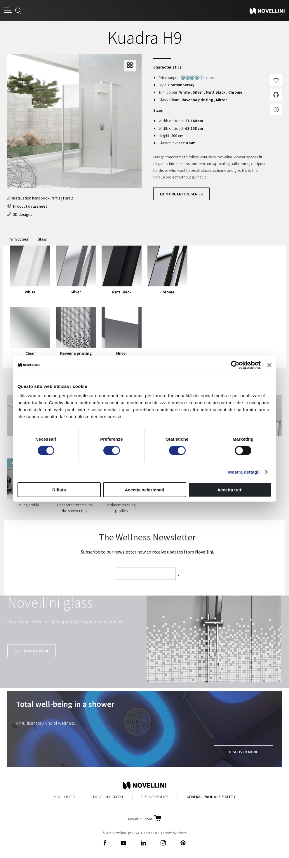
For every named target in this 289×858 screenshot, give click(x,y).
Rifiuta (59, 489)
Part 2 (68, 198)
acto (182, 833)
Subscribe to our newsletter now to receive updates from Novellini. (147, 552)
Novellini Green (108, 796)
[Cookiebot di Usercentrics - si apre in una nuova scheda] (235, 365)
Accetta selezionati (144, 489)
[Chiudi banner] (269, 365)
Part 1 (55, 198)
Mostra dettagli (244, 472)
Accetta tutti (230, 489)
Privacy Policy (154, 796)
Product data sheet (27, 206)
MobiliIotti (64, 796)
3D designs (19, 214)
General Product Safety (211, 796)
